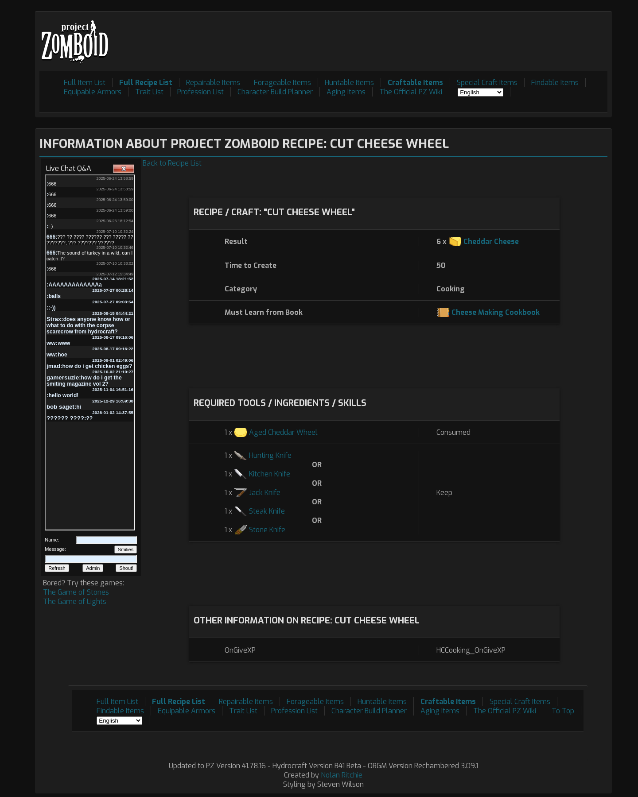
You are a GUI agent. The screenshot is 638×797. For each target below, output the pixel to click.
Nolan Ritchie (341, 775)
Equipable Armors (92, 92)
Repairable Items (213, 82)
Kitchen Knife (269, 474)
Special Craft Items (487, 82)
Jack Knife (264, 492)
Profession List (200, 92)
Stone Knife (267, 529)
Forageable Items (282, 82)
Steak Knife (267, 511)
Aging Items (346, 92)
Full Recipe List (145, 82)
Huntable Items (349, 82)
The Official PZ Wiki (410, 92)
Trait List (149, 92)
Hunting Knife (270, 455)
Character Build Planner (275, 92)
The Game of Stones (76, 592)
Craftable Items (415, 82)
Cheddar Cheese (491, 241)
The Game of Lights (74, 601)
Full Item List (84, 82)
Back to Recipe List (172, 163)
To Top (563, 711)
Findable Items (555, 82)
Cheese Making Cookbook (495, 312)
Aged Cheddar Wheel (283, 432)
